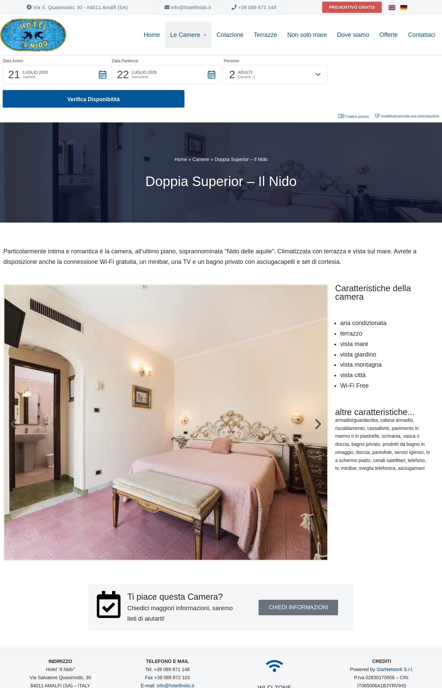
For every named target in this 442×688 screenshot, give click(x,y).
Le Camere (188, 34)
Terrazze (265, 34)
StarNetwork (389, 645)
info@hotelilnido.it (187, 7)
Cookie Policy (364, 669)
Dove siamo (353, 34)
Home (152, 34)
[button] (57, 74)
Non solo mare (307, 34)
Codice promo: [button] (354, 93)
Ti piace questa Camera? (174, 572)
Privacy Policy (398, 669)
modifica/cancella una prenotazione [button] (407, 92)
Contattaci (422, 34)
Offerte (388, 34)
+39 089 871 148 (253, 7)
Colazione (230, 34)
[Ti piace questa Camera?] (108, 580)
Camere (201, 135)
